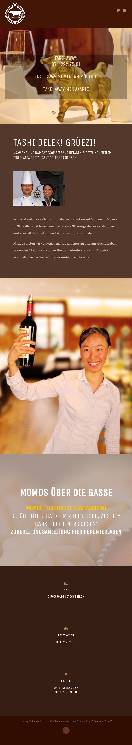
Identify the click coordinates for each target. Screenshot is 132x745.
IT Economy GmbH (101, 721)
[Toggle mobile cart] (118, 10)
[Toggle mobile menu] (125, 10)
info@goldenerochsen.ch (66, 596)
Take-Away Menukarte (66, 90)
